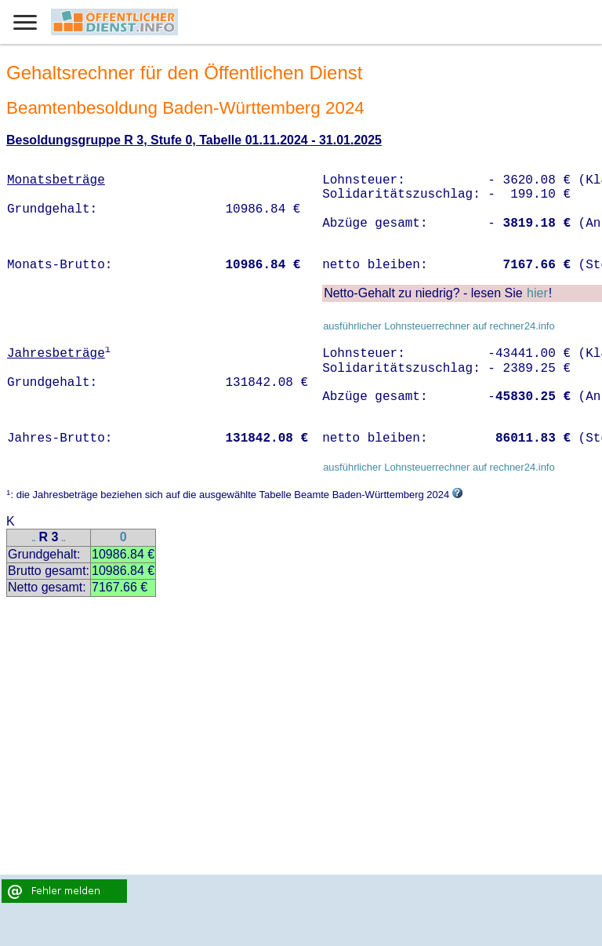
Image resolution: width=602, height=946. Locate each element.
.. (33, 538)
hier (537, 293)
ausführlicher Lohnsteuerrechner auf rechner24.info (439, 326)
